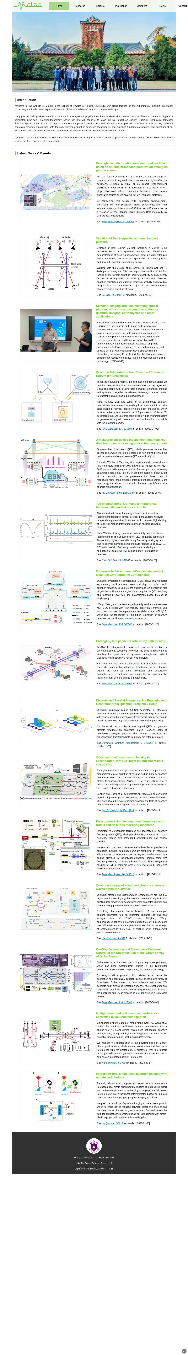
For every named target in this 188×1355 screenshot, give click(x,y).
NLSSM (110, 1157)
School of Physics (98, 1157)
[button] (94, 89)
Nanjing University (81, 1157)
